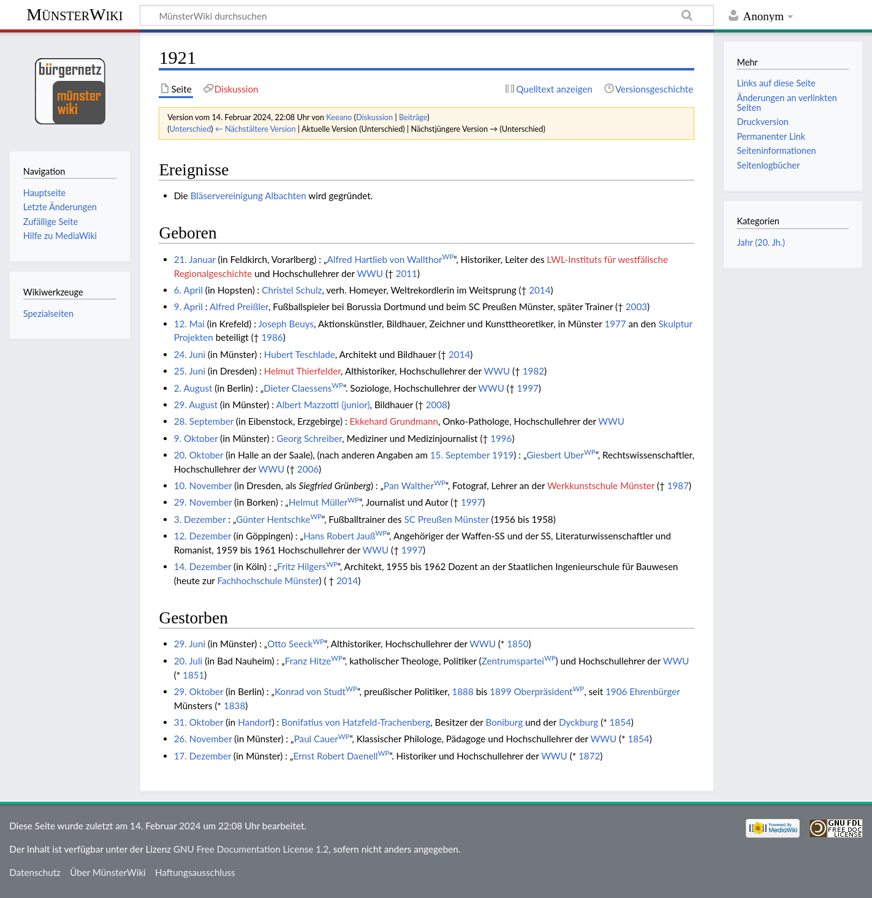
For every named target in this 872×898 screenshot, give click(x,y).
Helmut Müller (324, 502)
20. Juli (188, 660)
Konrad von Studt (316, 691)
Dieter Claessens (303, 388)
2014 (539, 289)
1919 (503, 454)
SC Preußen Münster (446, 519)
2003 (636, 306)
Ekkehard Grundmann (394, 421)
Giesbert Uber (560, 454)
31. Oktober (199, 722)
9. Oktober (196, 438)
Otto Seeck (295, 643)
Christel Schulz (292, 289)
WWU (370, 273)
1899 (500, 691)
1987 (678, 485)
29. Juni (189, 643)
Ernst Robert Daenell (342, 755)
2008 (436, 404)
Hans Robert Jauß (345, 535)
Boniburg (504, 722)
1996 (501, 438)
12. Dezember (203, 535)
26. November (203, 738)
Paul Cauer (322, 738)
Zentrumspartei (519, 660)
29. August (196, 404)
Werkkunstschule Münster (600, 485)
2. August (193, 388)
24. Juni (189, 354)
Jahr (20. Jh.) (760, 242)
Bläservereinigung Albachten (248, 195)
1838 (234, 705)
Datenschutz (35, 872)
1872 (589, 755)
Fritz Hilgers (307, 566)
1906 (616, 691)
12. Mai (189, 323)
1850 (517, 643)
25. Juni (189, 370)
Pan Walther (414, 485)
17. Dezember (203, 755)
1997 (528, 388)
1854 (620, 722)
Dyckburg (578, 722)
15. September (460, 454)
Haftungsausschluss (195, 872)
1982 (533, 370)
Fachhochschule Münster (268, 580)
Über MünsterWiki (108, 872)
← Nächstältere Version (255, 129)
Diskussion (374, 117)
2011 (406, 273)
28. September (203, 421)
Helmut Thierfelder (302, 370)
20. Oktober (199, 454)
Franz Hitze (314, 660)
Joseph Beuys (286, 323)
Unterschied (190, 129)
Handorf (254, 722)
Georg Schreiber (309, 438)
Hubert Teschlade (299, 354)
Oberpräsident (549, 691)
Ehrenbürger (654, 691)
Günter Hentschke (279, 519)
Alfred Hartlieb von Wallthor (390, 259)
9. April (188, 306)
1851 (193, 674)
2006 (308, 468)
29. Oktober (199, 691)
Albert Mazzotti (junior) (323, 404)
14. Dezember (203, 566)
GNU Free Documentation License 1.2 (250, 848)
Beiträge (413, 117)
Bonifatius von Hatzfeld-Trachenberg (355, 722)
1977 (615, 323)
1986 (271, 337)
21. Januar (195, 259)
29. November (203, 502)
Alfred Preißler (239, 306)
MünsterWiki (74, 14)
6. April (188, 289)
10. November (203, 485)
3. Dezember (200, 519)
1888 (463, 691)
